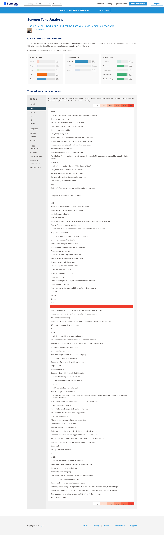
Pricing (109, 4)
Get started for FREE (138, 4)
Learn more (104, 10)
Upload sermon (121, 4)
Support (133, 525)
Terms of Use (120, 525)
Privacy (107, 525)
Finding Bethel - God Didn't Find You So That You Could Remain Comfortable (70, 26)
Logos (41, 525)
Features (100, 4)
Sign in (157, 4)
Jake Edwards (39, 29)
